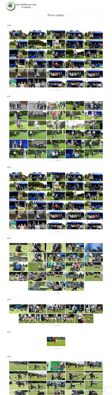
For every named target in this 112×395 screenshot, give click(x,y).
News (89, 4)
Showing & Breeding (77, 4)
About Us (63, 4)
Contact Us (99, 4)
